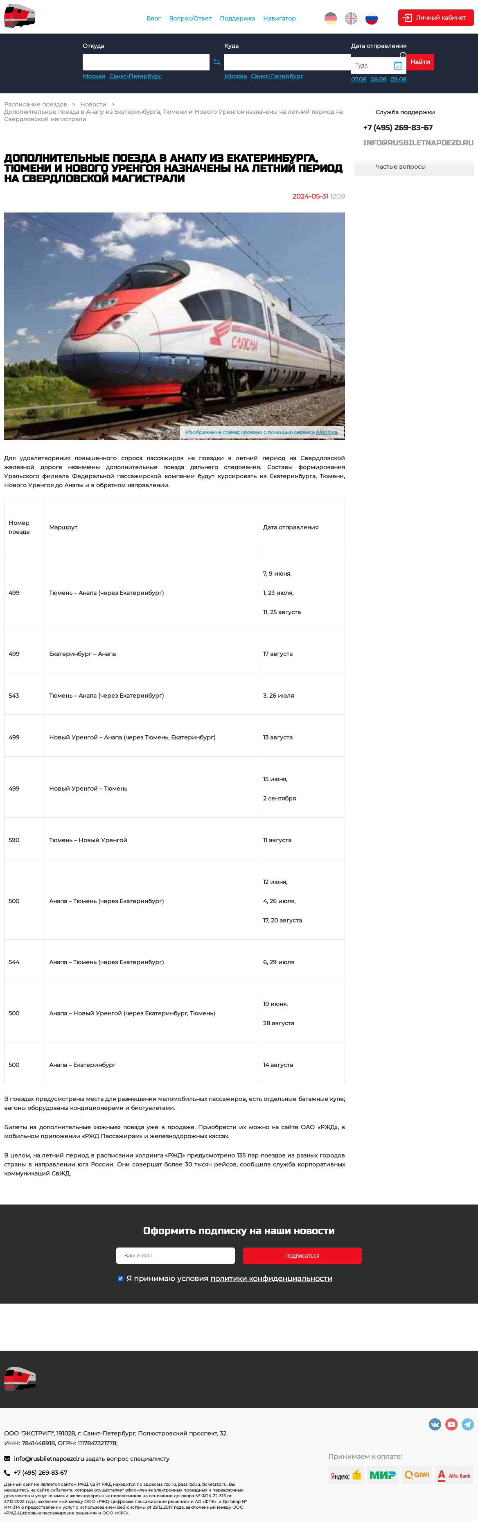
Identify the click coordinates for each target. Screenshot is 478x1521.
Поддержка (237, 18)
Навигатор (279, 18)
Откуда (93, 46)
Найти (420, 62)
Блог (154, 18)
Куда (231, 46)
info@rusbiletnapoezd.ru (50, 1458)
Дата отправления (378, 49)
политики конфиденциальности (271, 1278)
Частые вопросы (401, 166)
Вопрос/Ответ (190, 18)
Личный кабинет (441, 17)
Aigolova (327, 432)
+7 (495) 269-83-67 (40, 1472)
